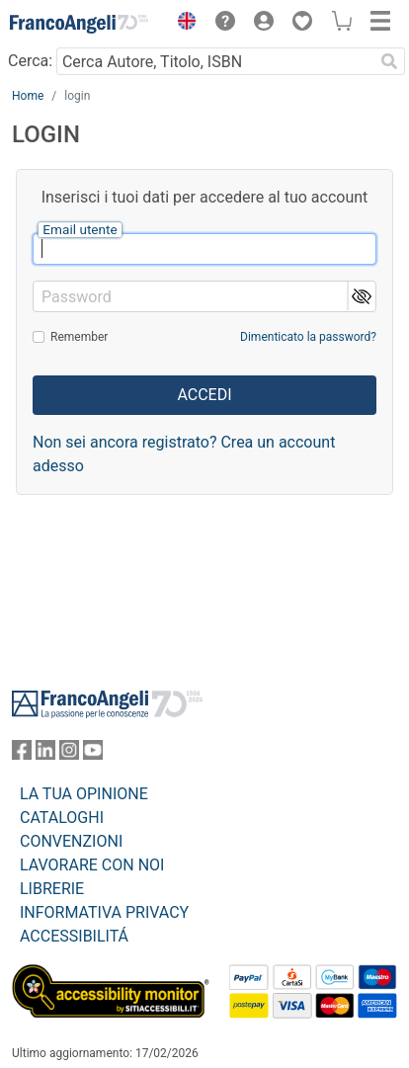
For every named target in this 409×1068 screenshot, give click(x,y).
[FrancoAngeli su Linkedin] (45, 754)
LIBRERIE (52, 888)
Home (27, 96)
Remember (79, 337)
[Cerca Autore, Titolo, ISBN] (214, 61)
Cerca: (30, 60)
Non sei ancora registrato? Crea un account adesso (184, 454)
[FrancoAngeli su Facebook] (22, 754)
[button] (181, 23)
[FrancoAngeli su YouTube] (93, 754)
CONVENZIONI (71, 841)
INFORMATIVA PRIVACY (104, 912)
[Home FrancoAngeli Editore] (79, 23)
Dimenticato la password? (308, 337)
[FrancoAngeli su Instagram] (69, 754)
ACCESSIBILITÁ (74, 936)
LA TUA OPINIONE (84, 793)
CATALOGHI (62, 817)
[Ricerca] (389, 61)
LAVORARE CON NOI (92, 865)
